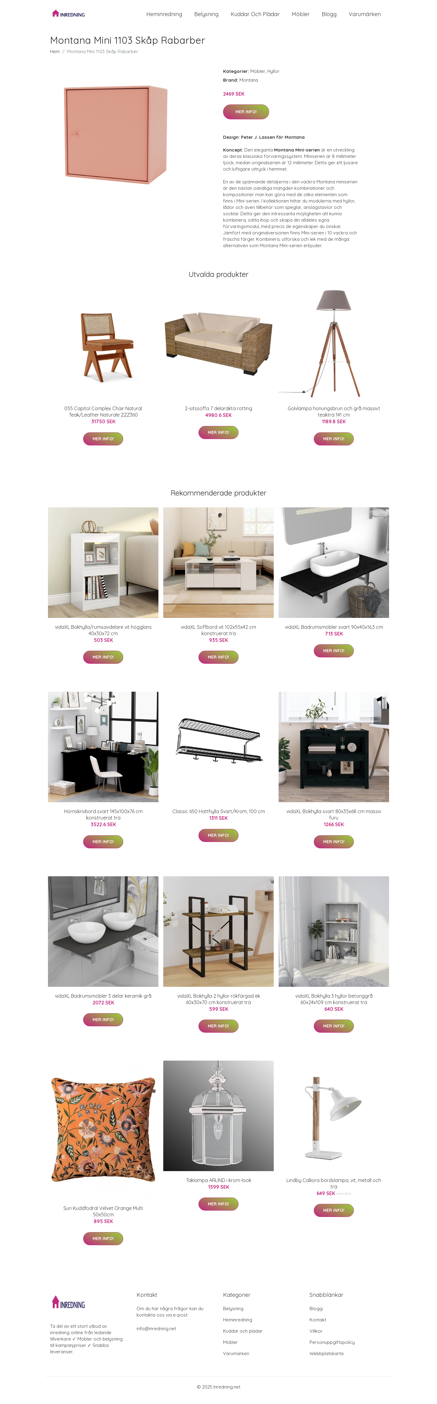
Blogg (329, 17)
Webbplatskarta (327, 1360)
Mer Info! (246, 118)
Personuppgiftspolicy (332, 1349)
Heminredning (164, 17)
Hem (55, 58)
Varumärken (365, 17)
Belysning (206, 17)
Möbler (301, 17)
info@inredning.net (156, 1335)
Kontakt (318, 1326)
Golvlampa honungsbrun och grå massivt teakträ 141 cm (334, 418)
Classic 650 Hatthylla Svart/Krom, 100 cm (218, 818)
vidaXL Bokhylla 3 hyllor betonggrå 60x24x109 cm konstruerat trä (334, 1006)
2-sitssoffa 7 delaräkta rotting (218, 415)
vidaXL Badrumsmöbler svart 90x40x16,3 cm (334, 634)
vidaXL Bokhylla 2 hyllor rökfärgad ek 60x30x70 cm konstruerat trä (218, 1006)
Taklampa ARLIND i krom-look (218, 1187)
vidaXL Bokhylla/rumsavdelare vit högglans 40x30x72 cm (103, 637)
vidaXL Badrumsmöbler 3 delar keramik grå (103, 1003)
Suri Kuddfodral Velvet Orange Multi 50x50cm (103, 1218)
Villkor (316, 1338)
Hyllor (273, 78)
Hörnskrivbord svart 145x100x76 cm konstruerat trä (103, 821)
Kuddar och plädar (255, 17)
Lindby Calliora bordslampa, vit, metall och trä (333, 1190)
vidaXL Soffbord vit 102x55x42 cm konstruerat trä (218, 637)
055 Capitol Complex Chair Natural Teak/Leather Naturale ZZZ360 (103, 418)
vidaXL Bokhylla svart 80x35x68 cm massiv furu (333, 821)
